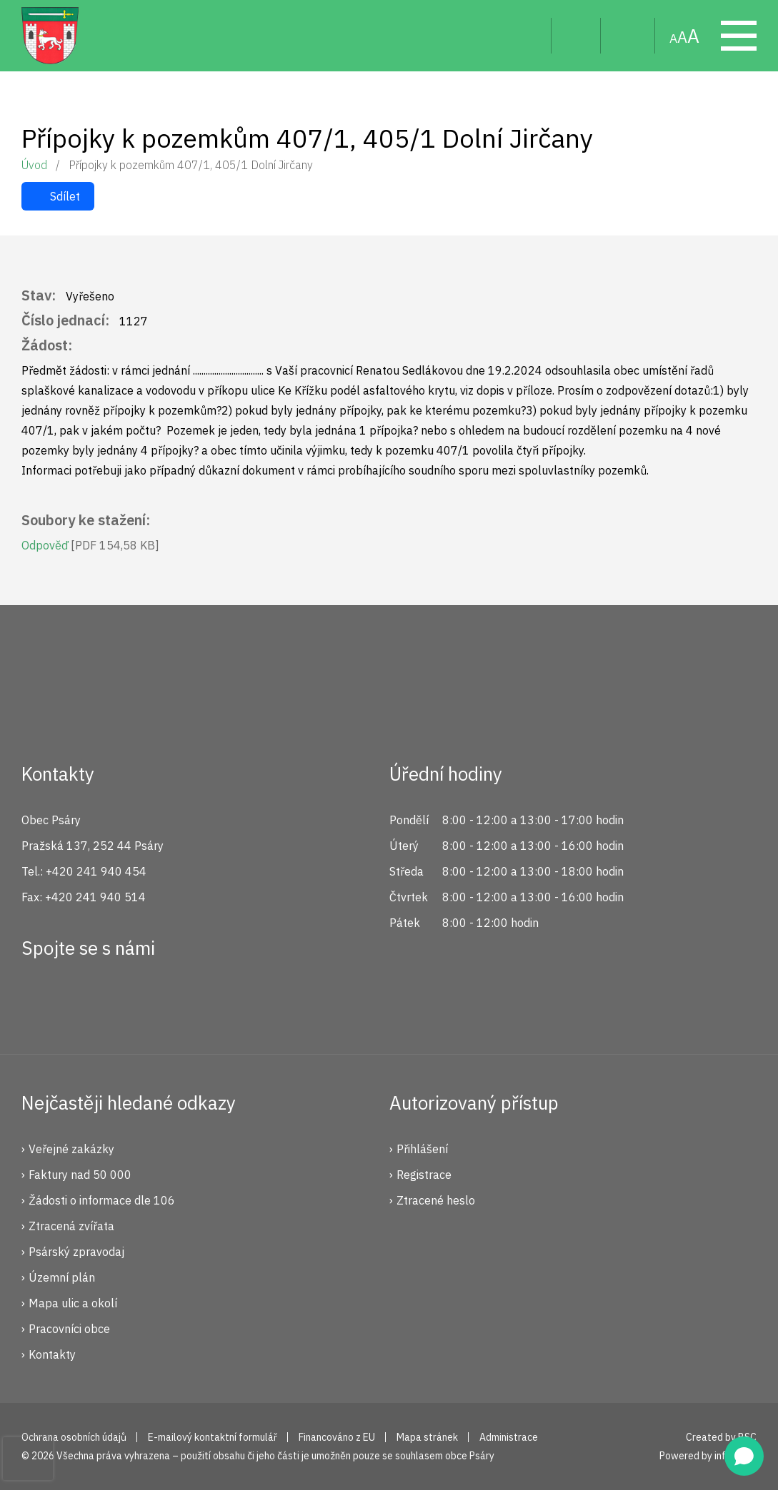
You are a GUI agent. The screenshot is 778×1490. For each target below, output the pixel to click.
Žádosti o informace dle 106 (102, 1200)
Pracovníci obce (69, 1329)
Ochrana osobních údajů (73, 1437)
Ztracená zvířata (71, 1226)
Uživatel (576, 36)
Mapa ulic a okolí (73, 1303)
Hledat (529, 36)
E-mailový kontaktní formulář (212, 1437)
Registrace (424, 1174)
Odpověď (90, 545)
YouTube (135, 999)
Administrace (508, 1437)
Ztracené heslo (436, 1200)
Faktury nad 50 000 (80, 1174)
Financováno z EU (337, 1437)
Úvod (34, 165)
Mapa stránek (628, 36)
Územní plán (62, 1277)
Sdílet (65, 196)
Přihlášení (422, 1149)
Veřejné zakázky (71, 1149)
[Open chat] (744, 1456)
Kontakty (52, 1354)
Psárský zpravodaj (76, 1252)
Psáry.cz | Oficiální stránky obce (50, 35)
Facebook (40, 999)
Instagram (87, 999)
